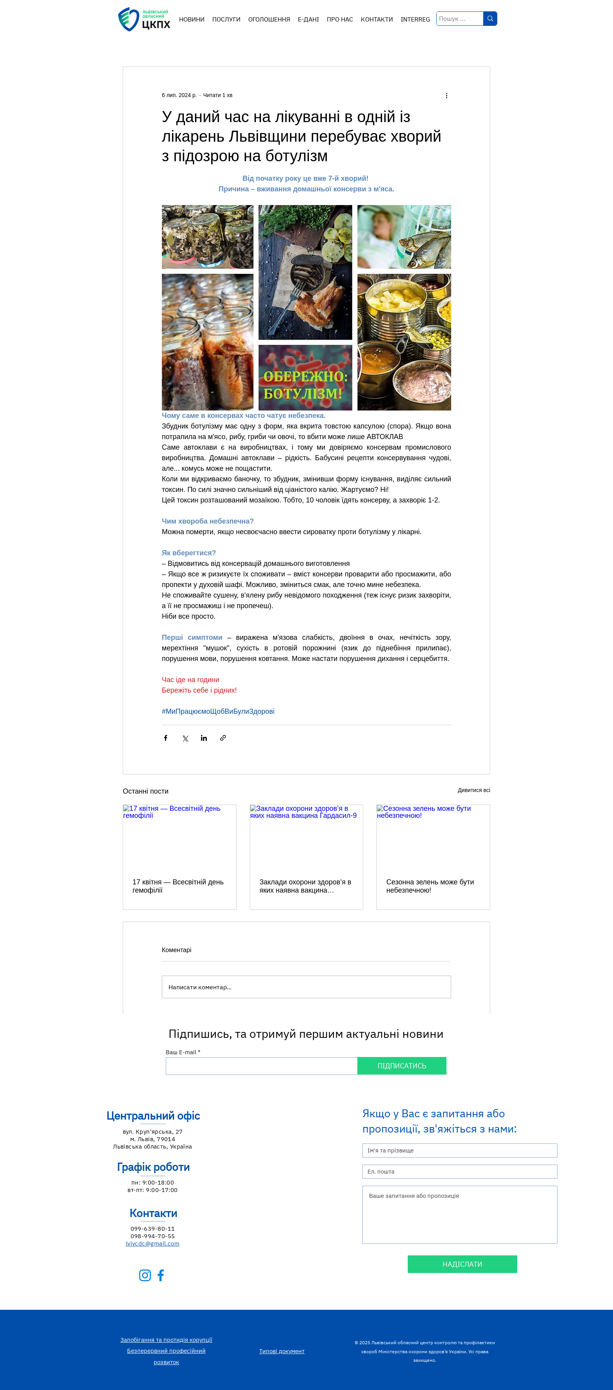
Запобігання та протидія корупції (166, 1339)
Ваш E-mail (181, 1052)
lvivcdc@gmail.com (153, 1243)
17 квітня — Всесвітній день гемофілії (178, 886)
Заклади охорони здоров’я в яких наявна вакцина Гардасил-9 (305, 886)
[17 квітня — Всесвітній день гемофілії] (179, 836)
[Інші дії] (446, 95)
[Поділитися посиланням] (223, 738)
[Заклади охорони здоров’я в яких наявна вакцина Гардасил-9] (306, 836)
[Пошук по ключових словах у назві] (453, 18)
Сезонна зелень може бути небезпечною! (430, 886)
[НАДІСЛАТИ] (462, 1264)
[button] (226, 19)
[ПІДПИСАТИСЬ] (401, 1066)
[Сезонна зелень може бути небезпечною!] (433, 836)
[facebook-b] (161, 1275)
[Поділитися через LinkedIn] (204, 738)
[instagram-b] (145, 1275)
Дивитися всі (474, 790)
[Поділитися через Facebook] (165, 738)
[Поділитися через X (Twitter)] (184, 738)
